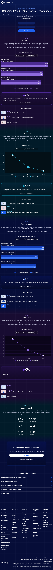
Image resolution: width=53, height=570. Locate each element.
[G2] (7, 563)
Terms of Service (25, 559)
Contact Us (35, 516)
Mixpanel (14, 529)
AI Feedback (4, 517)
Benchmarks (31, 8)
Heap (13, 524)
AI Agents (3, 512)
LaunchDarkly (15, 527)
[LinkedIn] (2, 563)
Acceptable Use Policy (43, 559)
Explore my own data (26, 102)
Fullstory (14, 522)
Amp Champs (25, 528)
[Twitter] (5, 563)
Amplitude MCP (5, 520)
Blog (23, 517)
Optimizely (14, 532)
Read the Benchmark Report (26, 459)
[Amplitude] (7, 2)
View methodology (26, 18)
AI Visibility (4, 515)
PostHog (14, 537)
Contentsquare (16, 519)
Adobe (13, 512)
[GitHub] (10, 563)
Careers (45, 515)
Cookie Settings (48, 561)
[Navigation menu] (51, 2)
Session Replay (5, 545)
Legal (50, 559)
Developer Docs (37, 525)
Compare (26, 31)
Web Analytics (5, 529)
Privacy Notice (33, 559)
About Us (45, 512)
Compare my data (30, 55)
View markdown (39, 557)
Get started (26, 455)
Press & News (46, 517)
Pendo (13, 535)
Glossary (24, 537)
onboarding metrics (23, 136)
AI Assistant (4, 523)
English (14, 563)
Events (24, 535)
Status (34, 513)
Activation (4, 552)
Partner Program (37, 528)
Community (36, 523)
